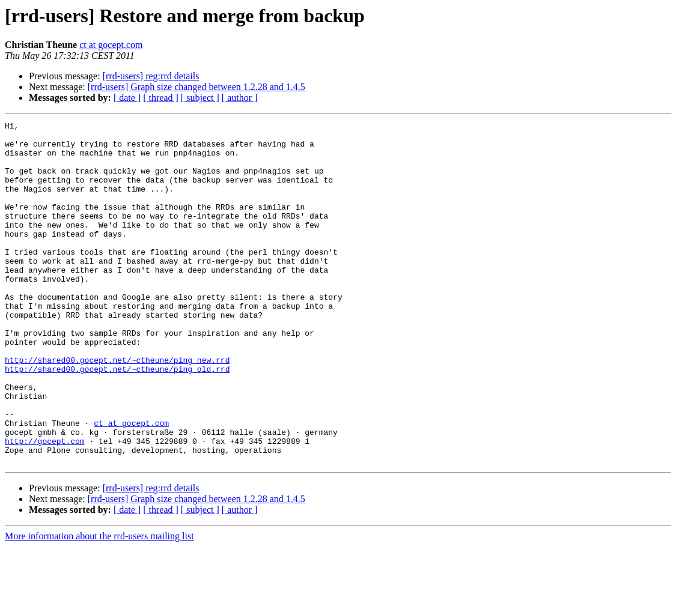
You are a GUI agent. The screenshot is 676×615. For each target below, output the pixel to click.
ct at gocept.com (110, 45)
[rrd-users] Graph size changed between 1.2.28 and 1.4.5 (196, 87)
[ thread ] (160, 97)
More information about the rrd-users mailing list (99, 604)
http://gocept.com (45, 505)
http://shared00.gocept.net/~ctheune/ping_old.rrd (117, 419)
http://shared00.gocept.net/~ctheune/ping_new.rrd (117, 408)
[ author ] (240, 97)
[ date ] (127, 97)
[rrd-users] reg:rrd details (151, 76)
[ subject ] (200, 97)
